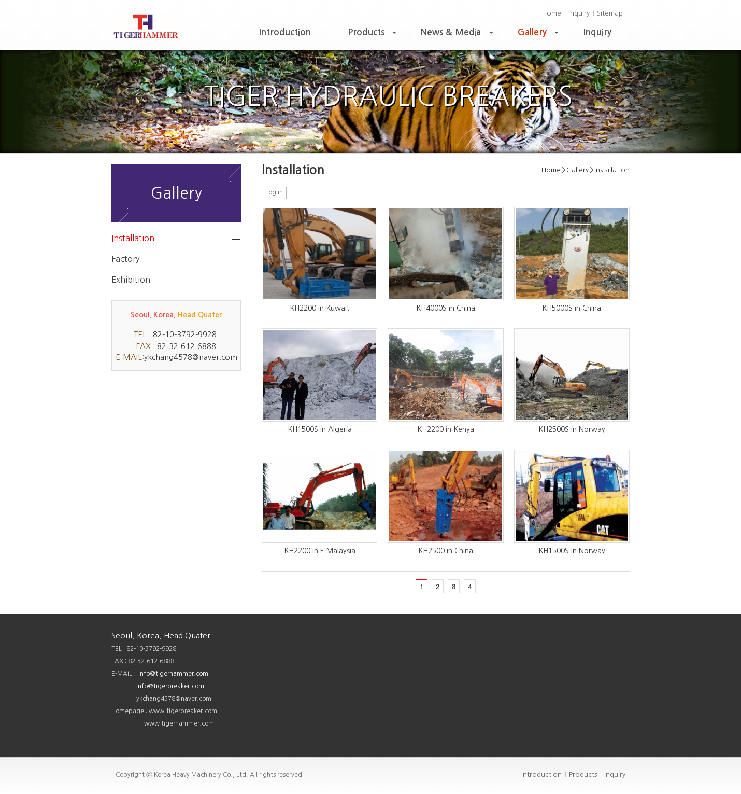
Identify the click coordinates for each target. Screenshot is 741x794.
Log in (274, 192)
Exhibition (130, 279)
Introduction (285, 32)
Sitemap (610, 13)
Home (551, 13)
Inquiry (579, 13)
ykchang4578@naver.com (190, 357)
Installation (132, 238)
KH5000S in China (571, 308)
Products (373, 35)
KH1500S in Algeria (320, 429)
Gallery (539, 35)
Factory (125, 259)
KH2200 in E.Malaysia (319, 550)
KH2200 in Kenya (445, 429)
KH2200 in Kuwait (319, 308)
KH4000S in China (445, 308)
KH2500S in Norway (571, 429)
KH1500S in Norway (571, 550)
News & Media (458, 35)
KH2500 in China (445, 550)
